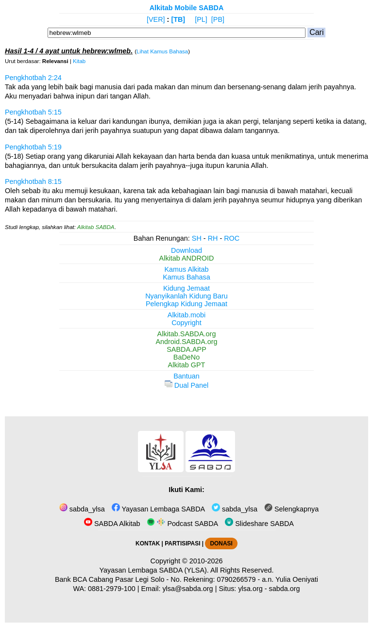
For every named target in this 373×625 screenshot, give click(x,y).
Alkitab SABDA (96, 227)
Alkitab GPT (186, 365)
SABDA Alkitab (112, 523)
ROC (231, 238)
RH (213, 238)
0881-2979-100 (112, 588)
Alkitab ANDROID (186, 258)
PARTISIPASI (182, 543)
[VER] (156, 19)
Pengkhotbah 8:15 (33, 181)
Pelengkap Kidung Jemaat (186, 304)
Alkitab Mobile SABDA (187, 8)
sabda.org (284, 588)
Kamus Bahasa (186, 277)
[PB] (217, 19)
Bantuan (186, 376)
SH (197, 238)
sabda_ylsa (82, 509)
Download (186, 250)
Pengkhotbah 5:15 (33, 112)
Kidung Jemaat (186, 288)
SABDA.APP (186, 349)
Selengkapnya (291, 509)
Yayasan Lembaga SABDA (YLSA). (154, 570)
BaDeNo (186, 357)
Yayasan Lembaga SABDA (158, 509)
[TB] (178, 19)
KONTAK (148, 543)
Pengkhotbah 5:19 (33, 147)
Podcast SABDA (182, 523)
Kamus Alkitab (186, 269)
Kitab (79, 61)
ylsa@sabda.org (187, 588)
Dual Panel (186, 385)
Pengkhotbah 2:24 (33, 78)
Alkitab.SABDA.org (186, 334)
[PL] (201, 19)
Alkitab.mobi (186, 315)
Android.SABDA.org (186, 341)
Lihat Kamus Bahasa (162, 51)
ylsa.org (250, 588)
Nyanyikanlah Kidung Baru (186, 296)
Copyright (186, 323)
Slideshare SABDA (259, 523)
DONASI (221, 543)
